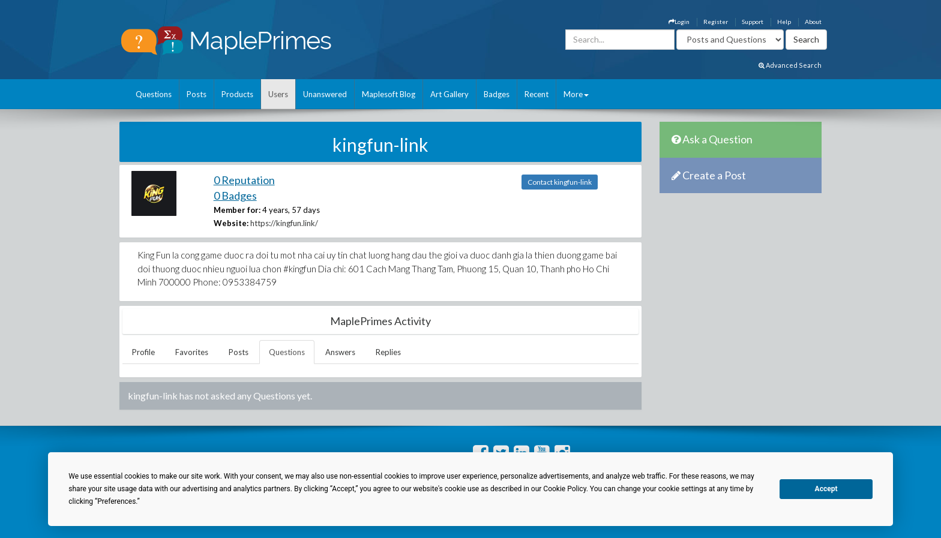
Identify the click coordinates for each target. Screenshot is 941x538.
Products (237, 94)
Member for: (237, 210)
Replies (388, 352)
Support (752, 21)
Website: (231, 223)
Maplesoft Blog (388, 94)
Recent (537, 94)
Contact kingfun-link (560, 182)
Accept (826, 489)
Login (679, 21)
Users (278, 94)
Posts (196, 94)
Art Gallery (449, 94)
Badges (497, 94)
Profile (143, 352)
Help (784, 21)
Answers (340, 352)
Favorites (191, 352)
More (576, 94)
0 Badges (235, 195)
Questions (154, 94)
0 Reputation (244, 180)
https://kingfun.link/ (284, 223)
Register (715, 21)
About (813, 21)
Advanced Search (790, 65)
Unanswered (325, 94)
